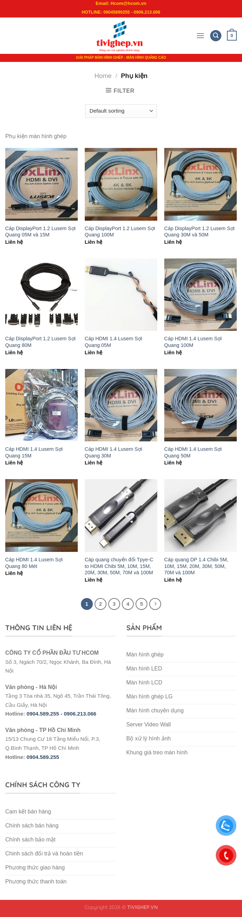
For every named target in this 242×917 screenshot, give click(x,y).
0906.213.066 (80, 714)
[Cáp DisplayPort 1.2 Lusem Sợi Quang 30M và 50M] (200, 184)
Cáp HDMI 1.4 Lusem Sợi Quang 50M (193, 452)
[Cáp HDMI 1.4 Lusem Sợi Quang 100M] (200, 294)
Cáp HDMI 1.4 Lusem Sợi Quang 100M (193, 342)
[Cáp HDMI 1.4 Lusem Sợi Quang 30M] (121, 405)
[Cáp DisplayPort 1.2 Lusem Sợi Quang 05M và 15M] (41, 184)
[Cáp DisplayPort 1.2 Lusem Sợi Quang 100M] (121, 184)
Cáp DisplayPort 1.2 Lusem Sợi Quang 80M (40, 342)
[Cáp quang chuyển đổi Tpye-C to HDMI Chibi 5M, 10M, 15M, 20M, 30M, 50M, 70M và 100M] (121, 515)
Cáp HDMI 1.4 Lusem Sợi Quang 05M (113, 342)
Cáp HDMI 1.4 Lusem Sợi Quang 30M (113, 452)
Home (103, 75)
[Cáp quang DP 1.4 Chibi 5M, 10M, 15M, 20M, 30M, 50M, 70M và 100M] (200, 515)
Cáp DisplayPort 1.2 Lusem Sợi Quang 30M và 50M (199, 232)
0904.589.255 (43, 757)
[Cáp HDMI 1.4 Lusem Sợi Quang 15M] (41, 405)
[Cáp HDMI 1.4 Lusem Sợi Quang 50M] (200, 405)
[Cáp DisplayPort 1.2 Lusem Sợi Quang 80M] (41, 294)
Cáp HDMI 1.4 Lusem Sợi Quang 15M (34, 452)
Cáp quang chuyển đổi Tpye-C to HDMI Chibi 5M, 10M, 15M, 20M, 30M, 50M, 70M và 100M (119, 566)
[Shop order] (121, 111)
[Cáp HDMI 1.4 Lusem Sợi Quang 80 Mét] (41, 515)
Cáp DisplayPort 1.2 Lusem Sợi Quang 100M (120, 232)
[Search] (215, 36)
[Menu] (200, 35)
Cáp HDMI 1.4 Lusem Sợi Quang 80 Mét (34, 563)
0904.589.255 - (45, 714)
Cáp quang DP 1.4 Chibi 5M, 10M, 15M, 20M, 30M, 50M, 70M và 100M (196, 566)
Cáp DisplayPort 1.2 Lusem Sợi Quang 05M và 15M (40, 232)
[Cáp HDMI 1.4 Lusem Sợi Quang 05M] (121, 294)
